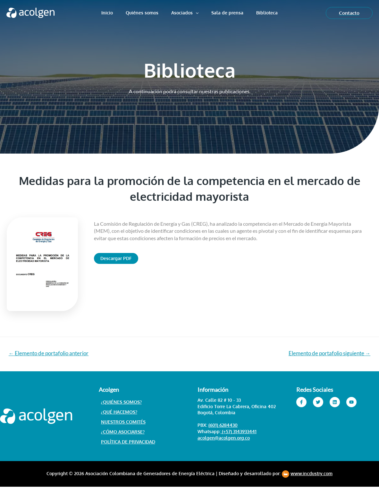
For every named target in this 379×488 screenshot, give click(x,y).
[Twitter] (318, 402)
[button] (116, 258)
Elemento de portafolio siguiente (329, 353)
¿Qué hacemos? (117, 412)
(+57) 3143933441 (239, 431)
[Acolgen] (30, 12)
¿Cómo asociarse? (120, 432)
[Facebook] (301, 402)
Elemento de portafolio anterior (49, 353)
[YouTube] (351, 402)
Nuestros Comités (121, 422)
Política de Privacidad (126, 443)
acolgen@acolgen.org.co (224, 438)
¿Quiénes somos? (119, 402)
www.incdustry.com (312, 474)
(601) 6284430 (223, 425)
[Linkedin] (335, 402)
